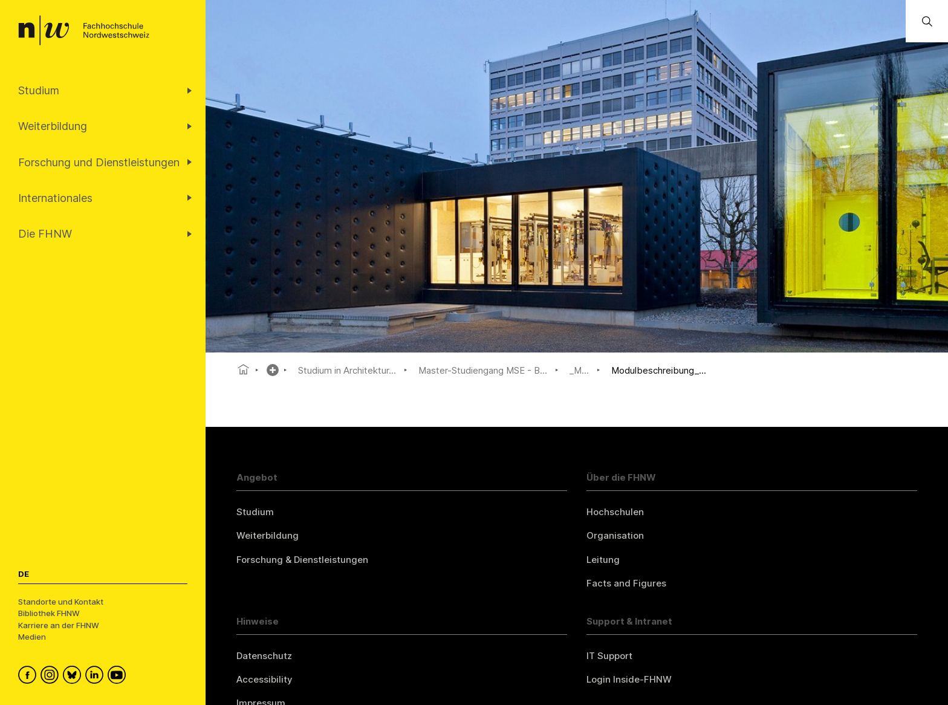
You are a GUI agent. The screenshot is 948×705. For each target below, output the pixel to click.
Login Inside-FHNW (629, 679)
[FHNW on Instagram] (52, 676)
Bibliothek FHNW (49, 613)
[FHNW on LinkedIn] (96, 676)
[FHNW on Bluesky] (74, 676)
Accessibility (264, 679)
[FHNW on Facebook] (29, 676)
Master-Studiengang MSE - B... (482, 370)
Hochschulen (615, 512)
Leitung (603, 559)
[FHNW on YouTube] (119, 676)
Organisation (615, 535)
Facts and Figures (626, 583)
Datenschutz (264, 655)
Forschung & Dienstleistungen (302, 559)
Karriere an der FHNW (58, 625)
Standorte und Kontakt (60, 601)
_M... (579, 370)
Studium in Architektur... (347, 370)
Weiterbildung (267, 535)
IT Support (609, 655)
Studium (255, 512)
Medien (32, 637)
